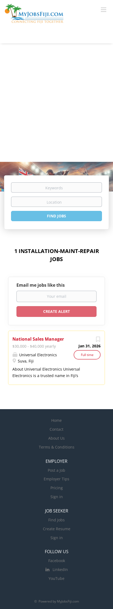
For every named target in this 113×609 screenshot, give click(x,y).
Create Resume (56, 528)
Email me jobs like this (40, 285)
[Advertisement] (56, 102)
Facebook (56, 560)
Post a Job (56, 470)
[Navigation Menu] (103, 9)
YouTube (56, 578)
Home (56, 420)
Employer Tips (56, 478)
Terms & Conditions (56, 447)
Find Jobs (56, 215)
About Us (56, 438)
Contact (56, 429)
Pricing (56, 487)
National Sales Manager (38, 339)
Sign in (56, 496)
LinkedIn (60, 569)
